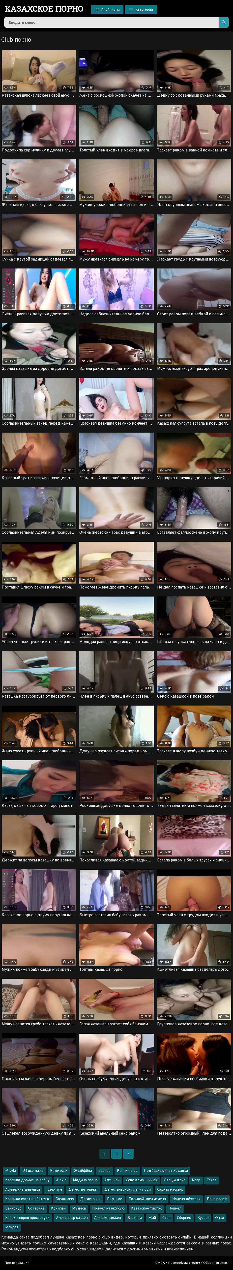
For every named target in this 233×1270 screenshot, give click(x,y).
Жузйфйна (83, 1171)
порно (44, 8)
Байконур (13, 1208)
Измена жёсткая (186, 1199)
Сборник (184, 1218)
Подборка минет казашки (166, 1171)
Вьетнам (134, 1218)
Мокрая (11, 1227)
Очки (219, 1218)
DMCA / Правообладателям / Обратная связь (192, 1263)
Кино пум (54, 1189)
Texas (211, 1180)
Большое (114, 1199)
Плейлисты (107, 9)
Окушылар (65, 1199)
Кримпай (58, 1208)
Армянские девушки (22, 1189)
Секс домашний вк (141, 1180)
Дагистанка (90, 1199)
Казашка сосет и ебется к (27, 1199)
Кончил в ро (127, 1171)
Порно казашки (16, 1263)
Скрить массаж (170, 1189)
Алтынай (111, 1180)
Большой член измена (147, 1199)
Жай (152, 1218)
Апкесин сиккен (107, 1218)
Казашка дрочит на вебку (27, 1180)
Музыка (79, 1208)
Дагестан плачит (83, 1189)
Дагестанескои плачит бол (127, 1189)
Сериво (104, 1171)
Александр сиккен (72, 1218)
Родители (58, 1171)
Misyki (10, 1171)
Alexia (61, 1180)
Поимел (174, 1208)
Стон (166, 1218)
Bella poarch (217, 1199)
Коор (196, 1180)
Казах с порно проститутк (27, 1218)
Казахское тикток (146, 1208)
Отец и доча (174, 1180)
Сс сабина (36, 1208)
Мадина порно (85, 1180)
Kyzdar (203, 1218)
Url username (33, 1171)
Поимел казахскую (108, 1208)
